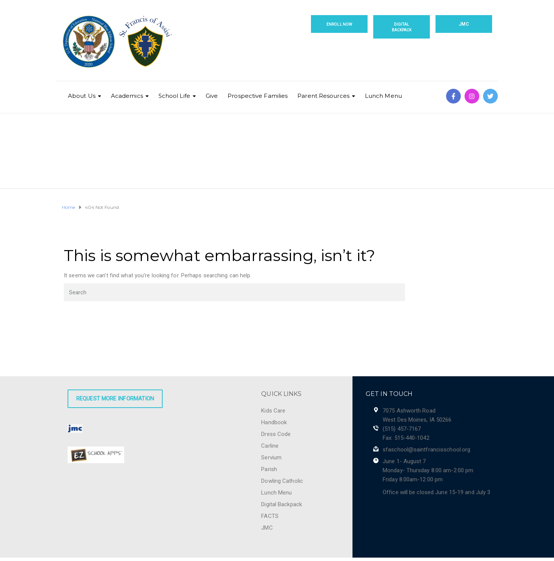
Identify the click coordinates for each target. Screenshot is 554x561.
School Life (174, 95)
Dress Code (276, 434)
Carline (270, 445)
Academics (127, 95)
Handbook (274, 422)
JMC (463, 24)
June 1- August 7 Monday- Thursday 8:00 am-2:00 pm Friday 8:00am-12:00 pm (428, 470)
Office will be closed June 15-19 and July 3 (436, 492)
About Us (81, 95)
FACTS (270, 516)
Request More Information (115, 398)
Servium (271, 457)
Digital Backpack (402, 27)
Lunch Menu (383, 95)
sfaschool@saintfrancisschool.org (426, 449)
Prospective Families (258, 95)
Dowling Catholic (282, 481)
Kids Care (273, 410)
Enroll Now (339, 24)
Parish (269, 469)
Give (212, 95)
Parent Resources (323, 95)
